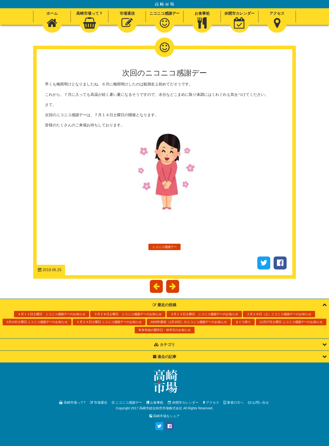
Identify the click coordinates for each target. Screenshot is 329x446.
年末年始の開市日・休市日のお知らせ (164, 330)
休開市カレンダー (183, 402)
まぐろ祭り (243, 322)
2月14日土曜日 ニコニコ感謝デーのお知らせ (37, 322)
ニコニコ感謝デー (164, 247)
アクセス (211, 402)
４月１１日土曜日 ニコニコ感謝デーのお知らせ (51, 314)
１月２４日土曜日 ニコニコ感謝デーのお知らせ (109, 322)
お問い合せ (258, 402)
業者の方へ (233, 402)
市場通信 (98, 402)
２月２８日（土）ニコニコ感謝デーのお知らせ (279, 314)
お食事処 (155, 402)
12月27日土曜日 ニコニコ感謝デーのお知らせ (291, 322)
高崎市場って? (72, 402)
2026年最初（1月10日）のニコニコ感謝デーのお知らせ (189, 322)
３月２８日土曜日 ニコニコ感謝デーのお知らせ (128, 314)
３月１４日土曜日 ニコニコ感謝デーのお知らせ (204, 314)
